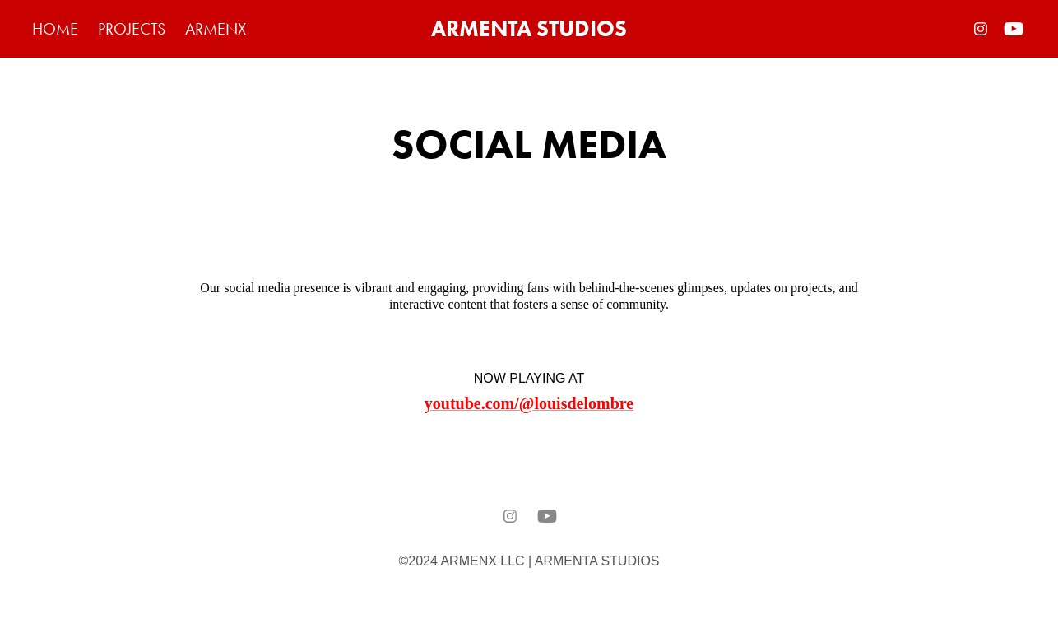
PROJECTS (131, 29)
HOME (55, 29)
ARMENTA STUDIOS (529, 28)
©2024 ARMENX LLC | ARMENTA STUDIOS (528, 561)
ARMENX (215, 29)
